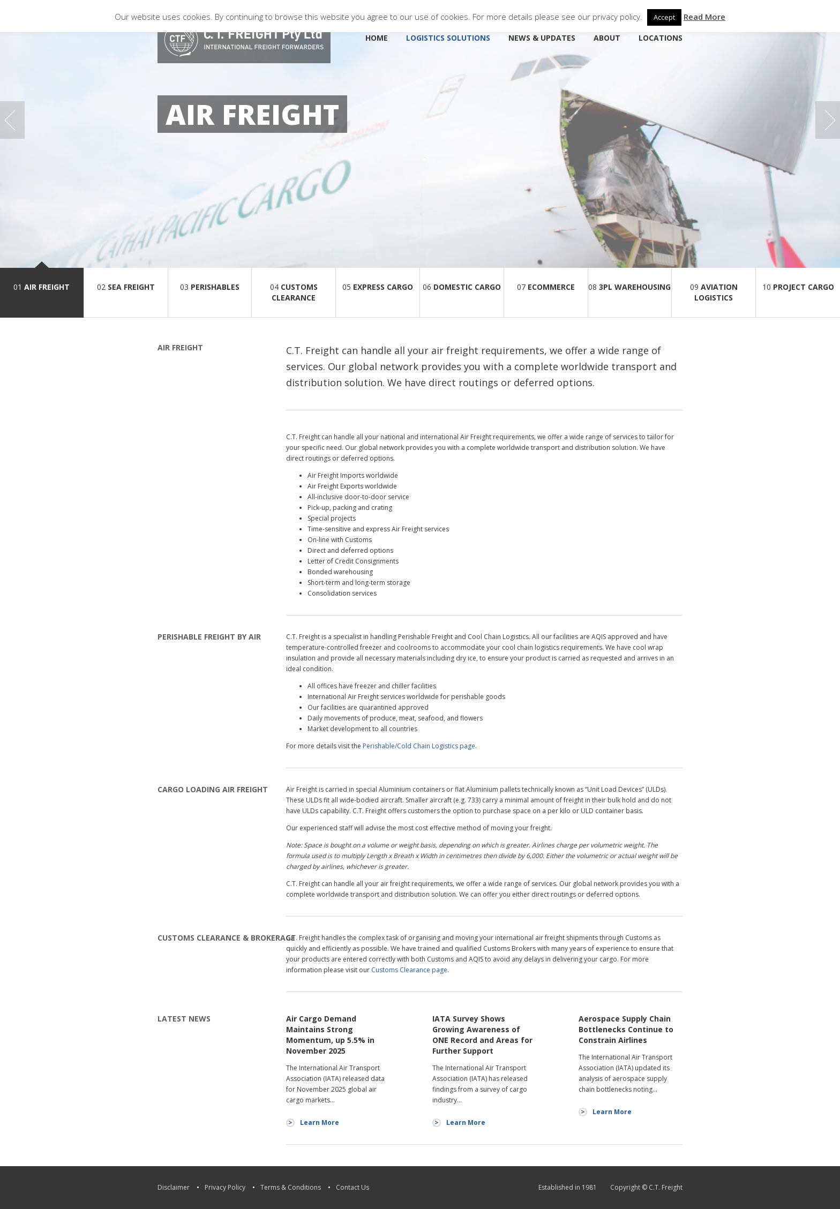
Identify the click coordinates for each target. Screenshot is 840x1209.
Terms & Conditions (290, 1187)
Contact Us (352, 1187)
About (607, 38)
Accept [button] (664, 17)
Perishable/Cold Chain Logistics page (419, 745)
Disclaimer (174, 1187)
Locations (660, 38)
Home (376, 38)
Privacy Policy (225, 1187)
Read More (704, 16)
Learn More (319, 1122)
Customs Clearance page (409, 969)
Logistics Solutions (448, 38)
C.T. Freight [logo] (244, 39)
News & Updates (541, 38)
